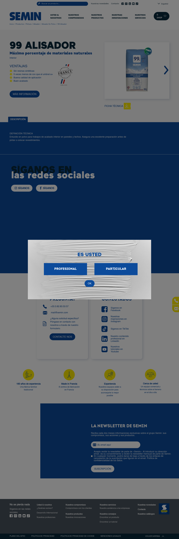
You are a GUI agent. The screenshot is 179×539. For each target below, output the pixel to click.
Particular (116, 269)
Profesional (65, 269)
